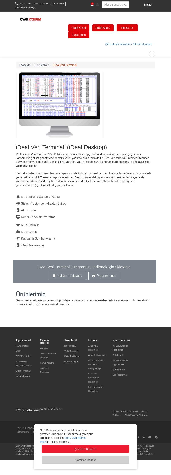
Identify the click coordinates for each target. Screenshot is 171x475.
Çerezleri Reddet (85, 459)
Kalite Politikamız (72, 356)
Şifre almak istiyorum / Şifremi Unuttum (128, 44)
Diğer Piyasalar (23, 371)
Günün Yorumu (47, 363)
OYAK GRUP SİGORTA (42, 4)
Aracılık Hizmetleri (97, 355)
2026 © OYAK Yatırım (28, 428)
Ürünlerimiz (30, 294)
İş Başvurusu (119, 369)
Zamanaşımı (23, 432)
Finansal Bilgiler (71, 361)
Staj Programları (120, 375)
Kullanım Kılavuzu (67, 275)
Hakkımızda (70, 346)
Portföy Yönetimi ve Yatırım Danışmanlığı (96, 364)
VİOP (18, 351)
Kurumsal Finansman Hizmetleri (93, 377)
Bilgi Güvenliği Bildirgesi (136, 415)
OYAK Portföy (59, 4)
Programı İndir (104, 275)
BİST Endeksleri (23, 356)
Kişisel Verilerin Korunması (125, 411)
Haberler (44, 348)
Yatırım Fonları (23, 376)
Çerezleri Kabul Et (85, 449)
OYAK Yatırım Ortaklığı (25, 7)
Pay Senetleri (22, 346)
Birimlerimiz (118, 355)
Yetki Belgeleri (71, 351)
